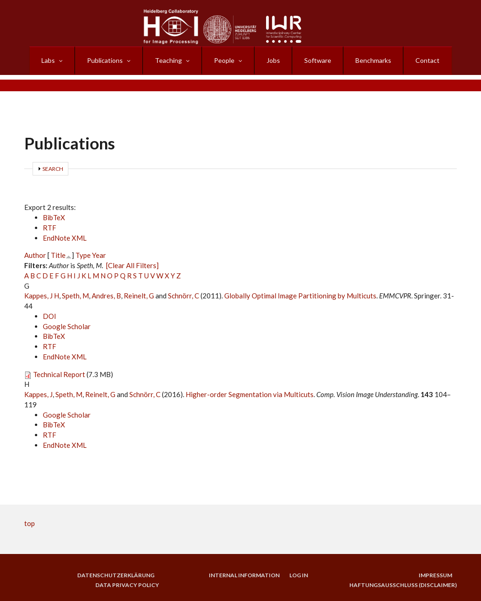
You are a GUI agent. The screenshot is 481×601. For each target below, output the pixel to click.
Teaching (168, 60)
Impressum (435, 575)
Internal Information (243, 575)
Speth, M (75, 295)
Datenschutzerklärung (115, 575)
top (29, 523)
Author (35, 255)
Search (52, 168)
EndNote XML (65, 238)
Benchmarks (373, 60)
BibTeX (54, 217)
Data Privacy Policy (127, 585)
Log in (298, 575)
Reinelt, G (139, 295)
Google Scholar (67, 326)
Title (58, 255)
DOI (49, 316)
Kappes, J (38, 394)
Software (317, 60)
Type (83, 255)
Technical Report (59, 374)
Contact (427, 60)
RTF (49, 227)
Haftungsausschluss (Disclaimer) (403, 585)
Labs (48, 60)
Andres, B (106, 295)
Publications (105, 60)
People (224, 60)
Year (99, 255)
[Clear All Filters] (132, 265)
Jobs (273, 60)
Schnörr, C (183, 295)
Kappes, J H (41, 295)
